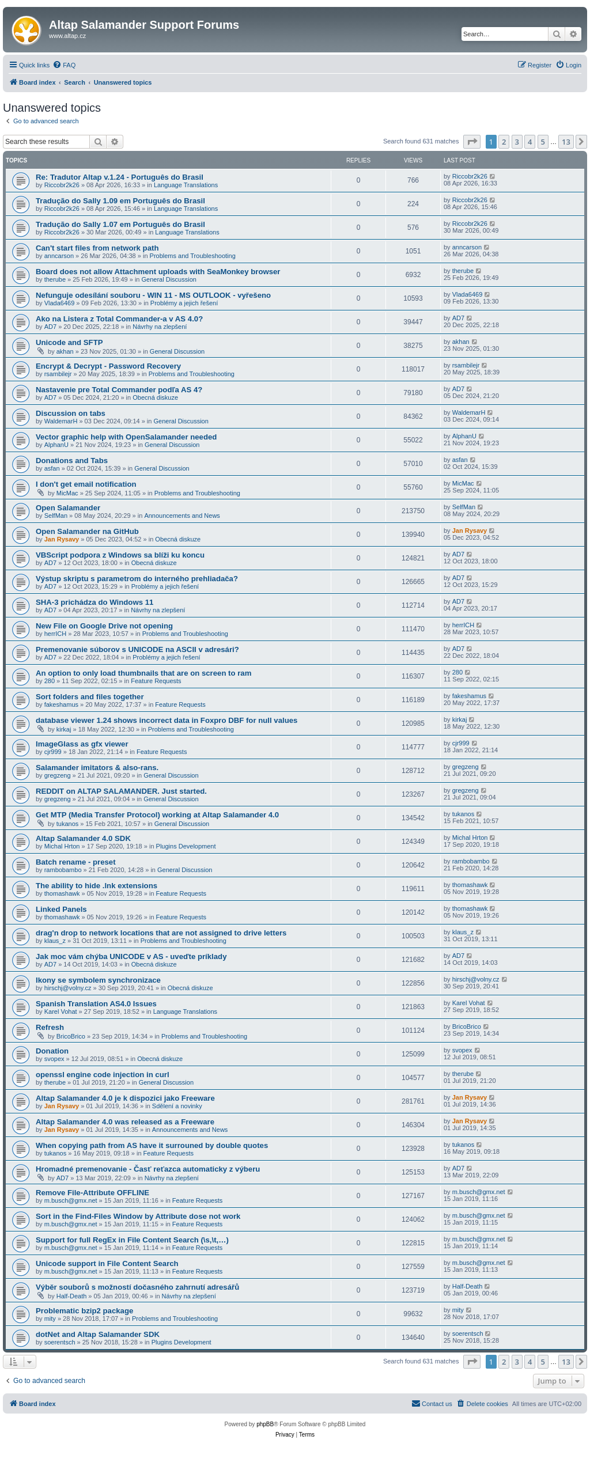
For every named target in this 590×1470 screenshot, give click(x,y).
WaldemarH (61, 421)
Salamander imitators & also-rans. (97, 767)
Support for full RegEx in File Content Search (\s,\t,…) (132, 1240)
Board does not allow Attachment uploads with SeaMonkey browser (158, 271)
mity (50, 1318)
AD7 (50, 326)
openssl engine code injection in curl (102, 1074)
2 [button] (504, 142)
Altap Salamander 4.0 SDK (83, 838)
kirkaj (63, 729)
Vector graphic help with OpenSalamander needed (126, 437)
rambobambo (63, 869)
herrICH (55, 633)
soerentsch (59, 1342)
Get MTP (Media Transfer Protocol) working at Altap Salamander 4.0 (157, 814)
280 (49, 680)
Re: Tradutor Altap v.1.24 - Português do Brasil (119, 177)
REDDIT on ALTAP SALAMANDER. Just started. (121, 791)
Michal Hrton (62, 846)
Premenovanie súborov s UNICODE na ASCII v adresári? (137, 649)
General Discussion (169, 279)
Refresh (50, 1027)
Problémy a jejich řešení (184, 303)
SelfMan (55, 515)
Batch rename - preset (76, 862)
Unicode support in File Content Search (107, 1263)
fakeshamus (61, 704)
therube (55, 279)
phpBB (265, 1424)
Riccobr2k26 (62, 184)
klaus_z (55, 940)
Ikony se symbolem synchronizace (98, 980)
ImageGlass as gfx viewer (82, 744)
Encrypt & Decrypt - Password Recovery (108, 366)
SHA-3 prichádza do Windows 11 (94, 602)
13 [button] (566, 142)
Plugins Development (186, 846)
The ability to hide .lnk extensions (96, 885)
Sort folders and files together (90, 696)
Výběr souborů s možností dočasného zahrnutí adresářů (137, 1287)
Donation (52, 1051)
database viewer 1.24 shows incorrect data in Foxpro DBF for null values (166, 720)
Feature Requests (156, 680)
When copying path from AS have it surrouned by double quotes (152, 1145)
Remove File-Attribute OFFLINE (92, 1192)
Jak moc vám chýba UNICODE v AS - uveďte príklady (131, 956)
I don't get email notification (86, 484)
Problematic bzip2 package (84, 1310)
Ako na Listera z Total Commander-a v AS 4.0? (119, 319)
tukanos (67, 823)
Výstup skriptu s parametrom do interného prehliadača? (137, 578)
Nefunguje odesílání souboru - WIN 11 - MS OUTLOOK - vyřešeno (153, 295)
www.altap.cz (67, 35)
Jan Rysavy (62, 539)
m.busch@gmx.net (70, 1200)
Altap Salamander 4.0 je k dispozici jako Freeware (125, 1098)
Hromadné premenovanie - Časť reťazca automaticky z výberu (148, 1169)
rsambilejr (58, 373)
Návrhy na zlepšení (160, 326)
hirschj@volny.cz (68, 987)
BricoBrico (70, 1036)
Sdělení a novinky (177, 1105)
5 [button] (543, 142)
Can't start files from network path (97, 248)
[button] (472, 142)
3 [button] (517, 142)
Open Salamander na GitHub (87, 531)
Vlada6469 (59, 303)
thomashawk (62, 893)
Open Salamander (68, 507)
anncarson (59, 255)
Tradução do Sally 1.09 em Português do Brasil (120, 200)
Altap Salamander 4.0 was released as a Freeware (125, 1121)
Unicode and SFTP (69, 342)
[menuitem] (63, 65)
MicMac (67, 493)
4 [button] (530, 142)
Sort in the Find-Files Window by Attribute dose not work (138, 1216)
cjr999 (53, 751)
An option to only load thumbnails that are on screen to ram (143, 673)
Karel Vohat (60, 1011)
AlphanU (56, 444)
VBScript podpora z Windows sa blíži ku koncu (120, 555)
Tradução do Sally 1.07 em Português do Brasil (120, 224)
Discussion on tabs (70, 413)
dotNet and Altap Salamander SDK (98, 1334)
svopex (54, 1058)
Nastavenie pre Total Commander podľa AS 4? (119, 389)
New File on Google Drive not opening (104, 626)
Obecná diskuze (155, 397)
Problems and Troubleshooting (193, 255)
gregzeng (57, 775)
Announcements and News (182, 515)
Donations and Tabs (72, 460)
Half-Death (71, 1296)
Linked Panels (61, 909)
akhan (65, 351)
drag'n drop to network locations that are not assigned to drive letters (161, 933)
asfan (52, 468)
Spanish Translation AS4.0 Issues (96, 1003)
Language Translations (186, 184)
